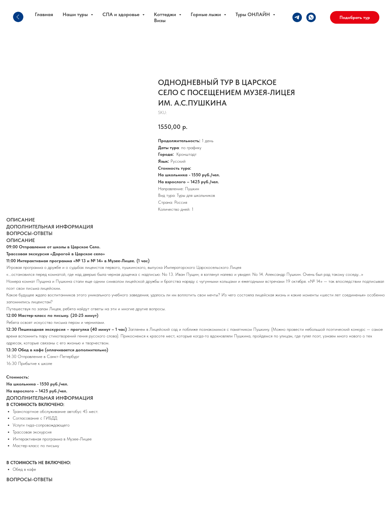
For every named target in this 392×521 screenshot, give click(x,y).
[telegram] (297, 17)
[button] (354, 17)
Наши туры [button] (76, 14)
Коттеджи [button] (165, 14)
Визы (160, 20)
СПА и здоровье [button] (121, 14)
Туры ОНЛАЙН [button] (253, 14)
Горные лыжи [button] (206, 14)
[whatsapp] (311, 17)
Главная (44, 14)
